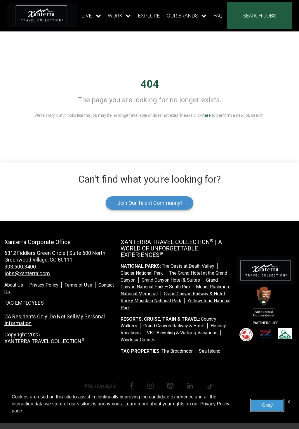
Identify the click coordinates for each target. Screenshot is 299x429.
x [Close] (289, 401)
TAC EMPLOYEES (24, 303)
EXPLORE (149, 16)
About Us (13, 285)
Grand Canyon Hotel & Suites (171, 280)
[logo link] (42, 15)
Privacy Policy (43, 285)
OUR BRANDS (182, 16)
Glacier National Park (142, 273)
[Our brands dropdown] (186, 16)
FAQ (217, 16)
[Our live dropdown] (91, 16)
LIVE (86, 16)
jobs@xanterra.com (27, 273)
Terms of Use (78, 285)
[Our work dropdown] (119, 16)
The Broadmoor (177, 351)
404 (149, 84)
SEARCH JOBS (259, 16)
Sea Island (209, 351)
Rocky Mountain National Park (151, 300)
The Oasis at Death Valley (188, 266)
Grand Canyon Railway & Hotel (194, 293)
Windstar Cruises (138, 340)
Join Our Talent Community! (149, 203)
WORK (115, 16)
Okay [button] (267, 405)
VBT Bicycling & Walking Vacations (182, 333)
